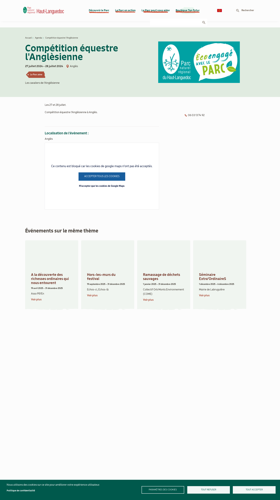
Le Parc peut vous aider (156, 13)
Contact (206, 3)
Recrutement (225, 3)
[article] (51, 266)
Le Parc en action (125, 13)
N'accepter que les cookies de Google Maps (102, 178)
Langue (219, 13)
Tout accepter (254, 490)
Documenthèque (247, 3)
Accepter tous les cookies (102, 168)
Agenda (172, 3)
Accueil (28, 30)
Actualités (189, 3)
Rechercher (247, 13)
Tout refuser (208, 490)
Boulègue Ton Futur (188, 13)
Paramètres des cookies (163, 490)
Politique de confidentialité (21, 491)
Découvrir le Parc (99, 13)
